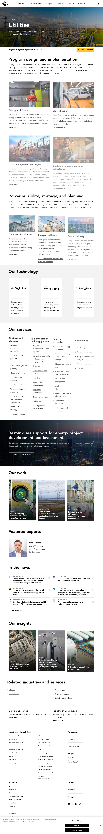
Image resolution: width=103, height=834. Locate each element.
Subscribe (58, 720)
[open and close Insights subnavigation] (50, 3)
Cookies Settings (76, 821)
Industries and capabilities (21, 732)
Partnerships (74, 732)
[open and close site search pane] (97, 3)
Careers (72, 782)
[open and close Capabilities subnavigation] (37, 3)
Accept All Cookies (77, 830)
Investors (73, 789)
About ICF (14, 782)
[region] (51, 825)
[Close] (100, 825)
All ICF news (15, 610)
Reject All (76, 825)
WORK (12, 19)
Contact (72, 797)
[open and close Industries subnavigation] (23, 3)
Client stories (74, 746)
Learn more (15, 717)
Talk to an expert (85, 50)
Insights (72, 753)
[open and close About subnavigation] (61, 3)
